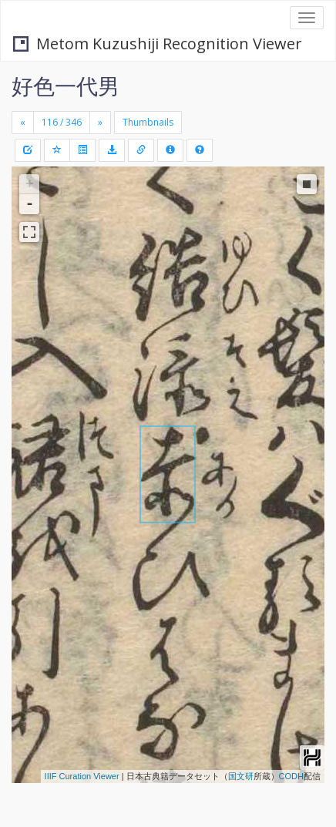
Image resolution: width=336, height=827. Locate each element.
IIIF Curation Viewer (82, 776)
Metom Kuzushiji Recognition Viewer (157, 43)
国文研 (241, 776)
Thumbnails (148, 122)
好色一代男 (65, 85)
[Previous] (23, 122)
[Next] (100, 122)
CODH (291, 776)
